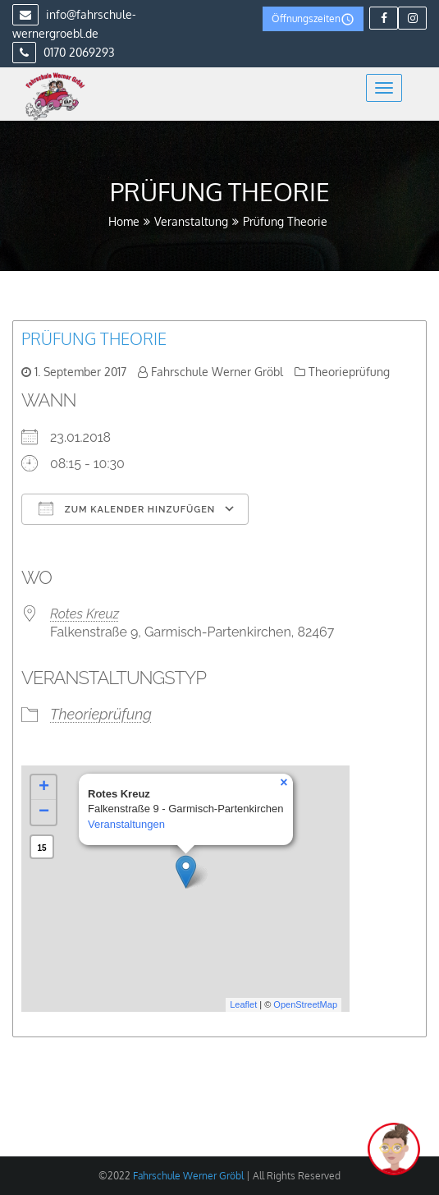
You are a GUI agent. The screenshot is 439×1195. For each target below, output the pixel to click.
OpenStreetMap (305, 1004)
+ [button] (44, 787)
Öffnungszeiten (313, 19)
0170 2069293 (63, 52)
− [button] (44, 812)
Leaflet (243, 1004)
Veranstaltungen (126, 824)
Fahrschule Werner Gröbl (217, 372)
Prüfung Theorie (94, 338)
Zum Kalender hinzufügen (127, 508)
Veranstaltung (191, 221)
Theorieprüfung (349, 372)
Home (123, 221)
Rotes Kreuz (84, 614)
